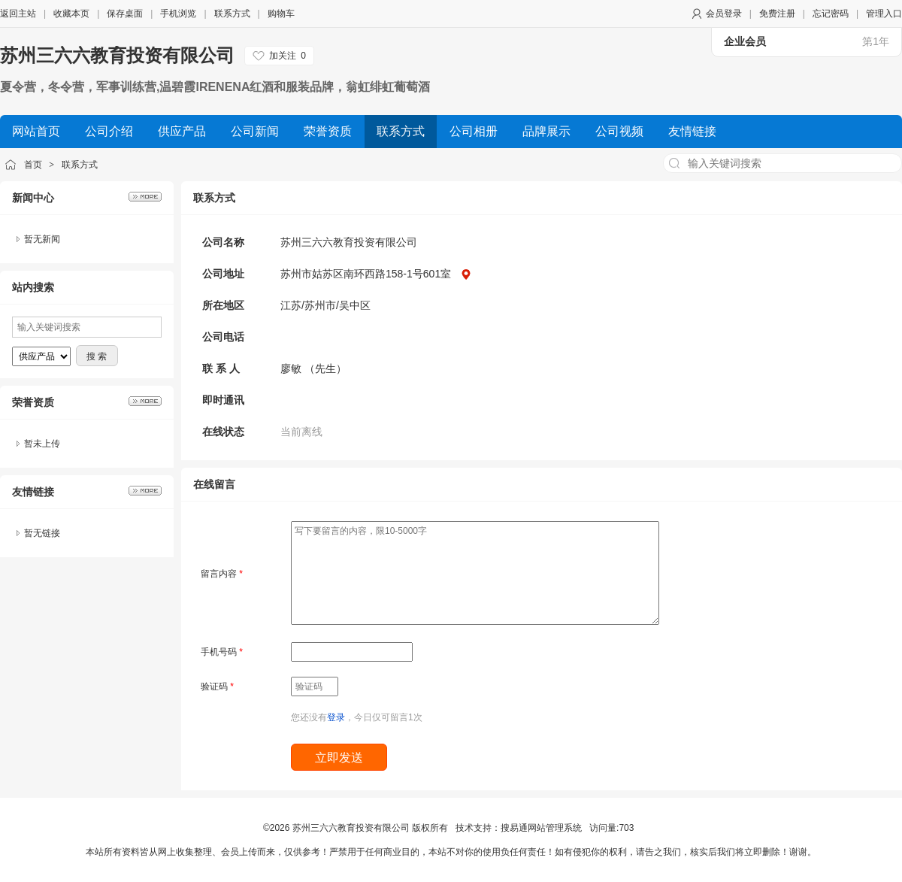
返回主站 (18, 13)
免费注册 (777, 13)
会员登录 (724, 13)
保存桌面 (125, 13)
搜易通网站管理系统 (541, 828)
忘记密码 (831, 13)
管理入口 (884, 13)
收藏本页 (71, 13)
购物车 (281, 13)
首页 (33, 164)
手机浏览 (178, 13)
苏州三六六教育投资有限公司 (117, 55)
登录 (336, 717)
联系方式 (232, 13)
